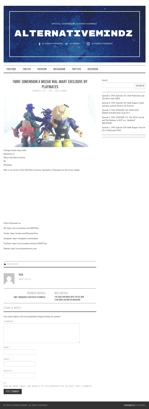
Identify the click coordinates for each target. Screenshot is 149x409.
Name (7, 347)
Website (8, 370)
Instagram (59, 69)
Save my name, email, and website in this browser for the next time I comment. (48, 386)
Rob (50, 90)
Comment (9, 321)
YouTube (11, 69)
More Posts (25, 279)
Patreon (42, 69)
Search (105, 80)
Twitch (27, 69)
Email (7, 359)
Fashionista (129, 405)
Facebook (93, 69)
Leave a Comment (61, 90)
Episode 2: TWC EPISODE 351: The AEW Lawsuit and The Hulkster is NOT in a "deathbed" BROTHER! (123, 120)
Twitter (76, 69)
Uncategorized (12, 264)
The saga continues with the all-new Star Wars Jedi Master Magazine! (69, 298)
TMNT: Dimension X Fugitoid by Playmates (29, 297)
